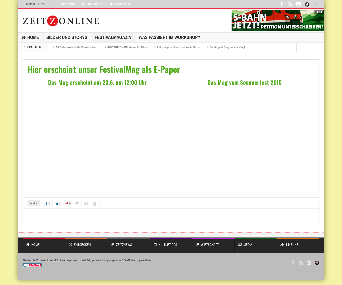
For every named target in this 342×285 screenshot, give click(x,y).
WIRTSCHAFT (213, 242)
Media (256, 242)
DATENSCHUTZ (92, 4)
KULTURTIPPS (171, 242)
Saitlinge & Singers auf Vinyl (227, 47)
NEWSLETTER (120, 4)
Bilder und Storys (66, 37)
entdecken (86, 242)
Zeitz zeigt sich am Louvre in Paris (178, 47)
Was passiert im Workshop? (169, 37)
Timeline (298, 242)
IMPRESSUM (66, 4)
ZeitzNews (128, 242)
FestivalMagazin (113, 37)
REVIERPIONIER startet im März (127, 47)
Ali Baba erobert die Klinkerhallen (76, 47)
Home (30, 37)
